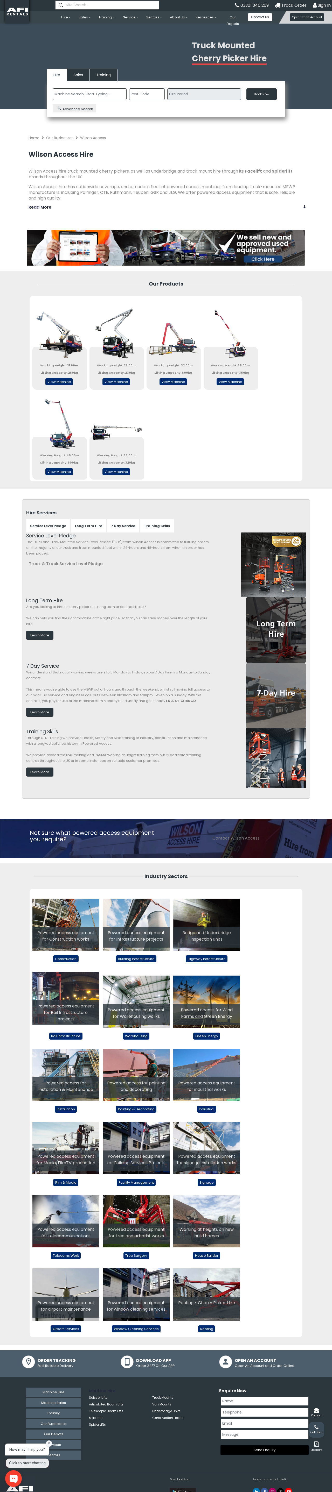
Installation (66, 1109)
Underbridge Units (166, 1411)
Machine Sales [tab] (53, 1402)
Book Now (261, 94)
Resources (205, 17)
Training (105, 17)
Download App (179, 1479)
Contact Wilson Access (236, 838)
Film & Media (66, 1182)
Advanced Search (75, 108)
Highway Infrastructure (207, 959)
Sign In (322, 5)
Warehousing (136, 1036)
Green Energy (206, 1036)
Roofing (206, 1329)
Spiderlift (282, 171)
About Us (177, 17)
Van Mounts (161, 1404)
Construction (66, 959)
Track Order (291, 5)
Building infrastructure (136, 959)
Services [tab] (53, 1444)
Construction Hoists (167, 1418)
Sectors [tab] (53, 1455)
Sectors (152, 17)
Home (34, 137)
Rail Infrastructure (65, 1036)
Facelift (253, 171)
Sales (83, 17)
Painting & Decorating (136, 1109)
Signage (206, 1182)
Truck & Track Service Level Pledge (66, 564)
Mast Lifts (96, 1418)
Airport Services (65, 1329)
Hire (64, 17)
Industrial (206, 1109)
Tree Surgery (136, 1255)
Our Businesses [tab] (54, 1423)
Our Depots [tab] (53, 1434)
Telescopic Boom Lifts (106, 1411)
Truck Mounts (162, 1397)
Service (129, 17)
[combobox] (107, 5)
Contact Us (260, 17)
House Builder (206, 1255)
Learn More (39, 635)
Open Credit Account (307, 17)
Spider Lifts (97, 1424)
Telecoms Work (66, 1255)
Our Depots (233, 20)
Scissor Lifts (98, 1397)
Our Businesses (59, 137)
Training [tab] (53, 1413)
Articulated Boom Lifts (106, 1404)
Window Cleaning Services (136, 1329)
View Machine (59, 382)
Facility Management (136, 1182)
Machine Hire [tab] (54, 1392)
